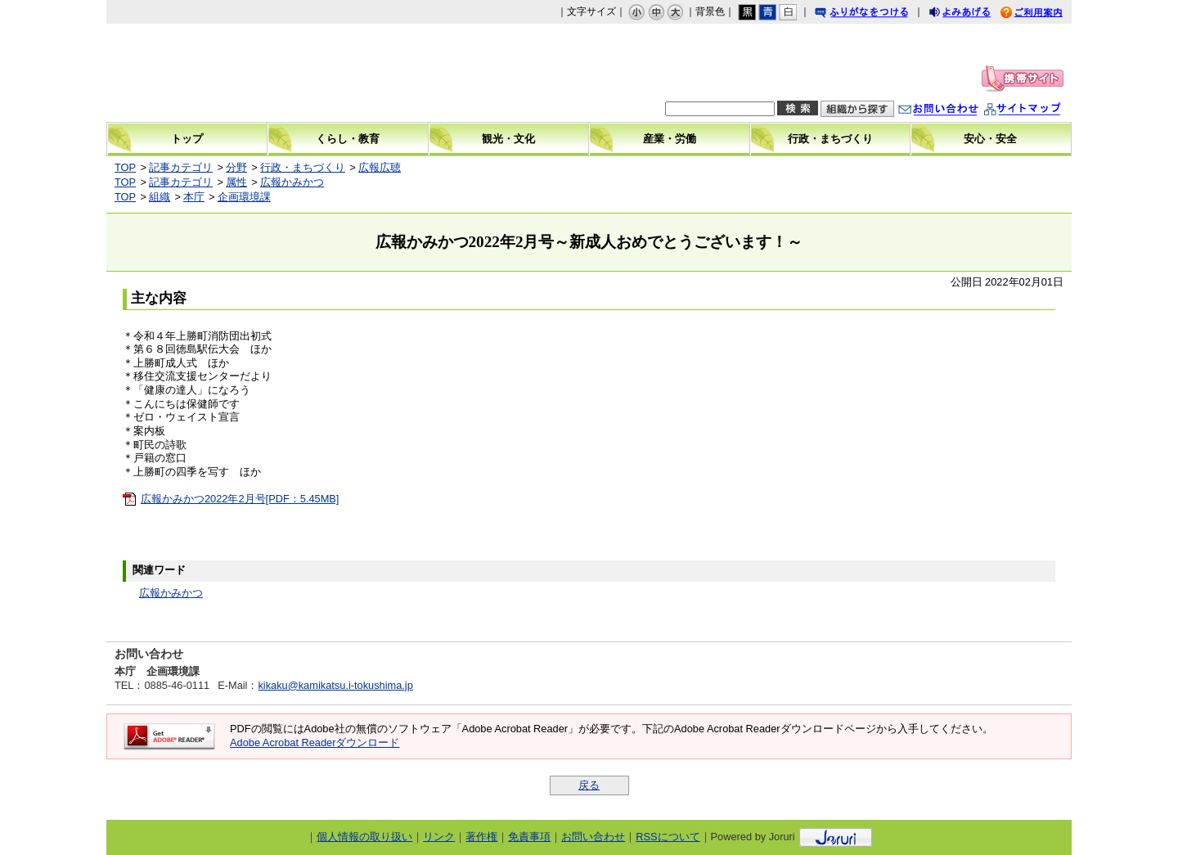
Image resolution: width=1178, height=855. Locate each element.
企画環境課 (244, 197)
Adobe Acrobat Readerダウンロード (314, 742)
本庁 (194, 197)
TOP (125, 167)
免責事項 (529, 836)
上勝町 (246, 73)
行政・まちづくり (302, 167)
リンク (439, 836)
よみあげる (974, 14)
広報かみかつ (292, 182)
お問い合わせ (954, 111)
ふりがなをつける (877, 14)
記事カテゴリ (181, 167)
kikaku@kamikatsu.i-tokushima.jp (335, 685)
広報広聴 (379, 167)
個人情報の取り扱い (364, 836)
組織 (159, 197)
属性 (236, 182)
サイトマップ (1038, 111)
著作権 (481, 836)
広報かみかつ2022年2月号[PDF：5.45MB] (240, 499)
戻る (589, 785)
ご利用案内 (1043, 14)
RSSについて (667, 836)
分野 (236, 167)
